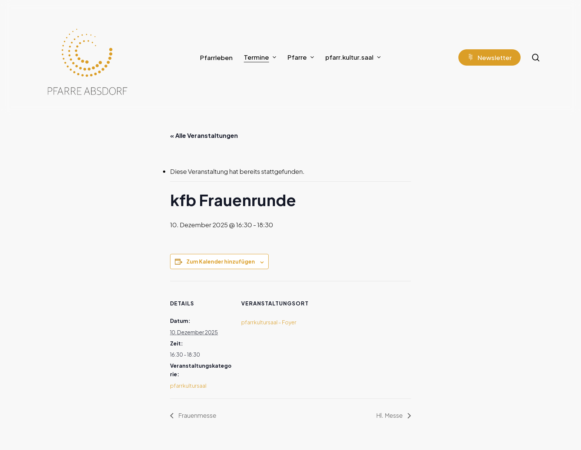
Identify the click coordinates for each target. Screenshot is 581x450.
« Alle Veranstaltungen (204, 135)
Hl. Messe (390, 415)
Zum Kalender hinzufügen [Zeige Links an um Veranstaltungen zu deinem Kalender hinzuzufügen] (220, 261)
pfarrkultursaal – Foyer (268, 322)
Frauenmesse (196, 415)
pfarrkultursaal (188, 385)
